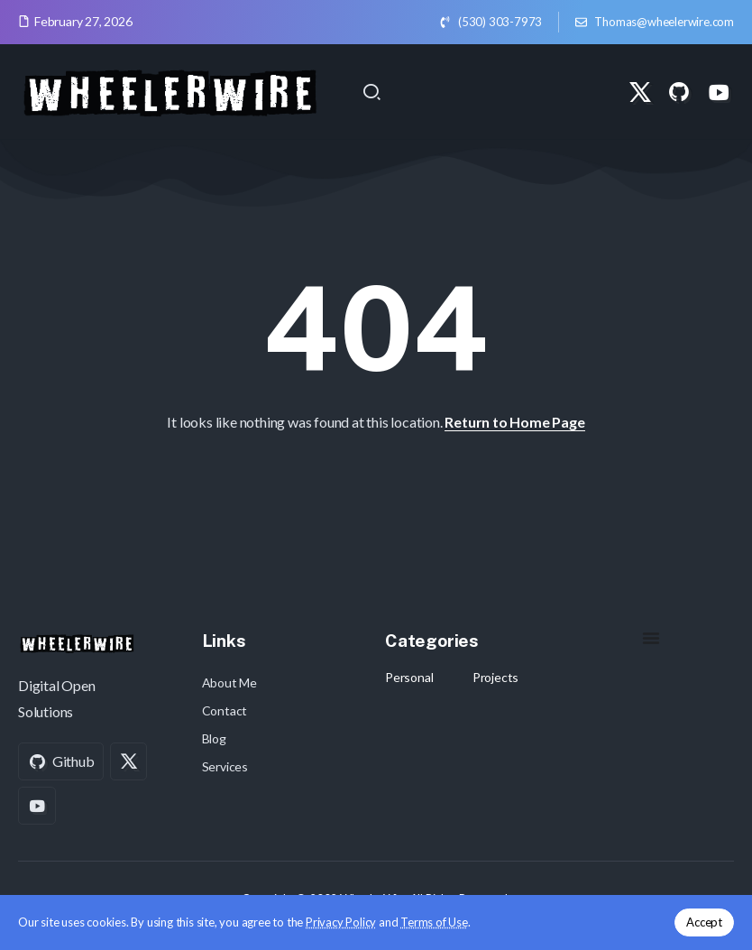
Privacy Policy (341, 922)
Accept (704, 922)
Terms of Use (434, 922)
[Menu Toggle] (651, 638)
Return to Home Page (514, 421)
